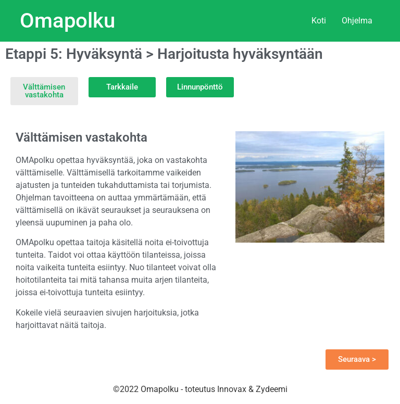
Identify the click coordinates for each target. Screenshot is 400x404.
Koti (318, 21)
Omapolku (67, 20)
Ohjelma (357, 21)
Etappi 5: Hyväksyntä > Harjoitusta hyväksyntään (164, 53)
